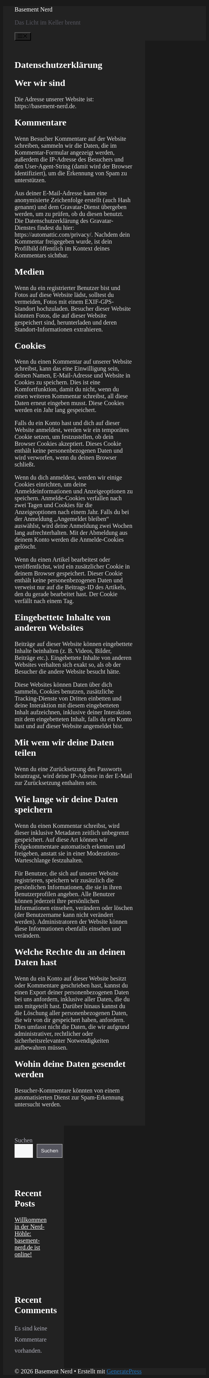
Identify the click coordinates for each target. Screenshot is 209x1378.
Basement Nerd (33, 9)
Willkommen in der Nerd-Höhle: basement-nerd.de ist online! (31, 1237)
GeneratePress (124, 1371)
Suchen (24, 1140)
